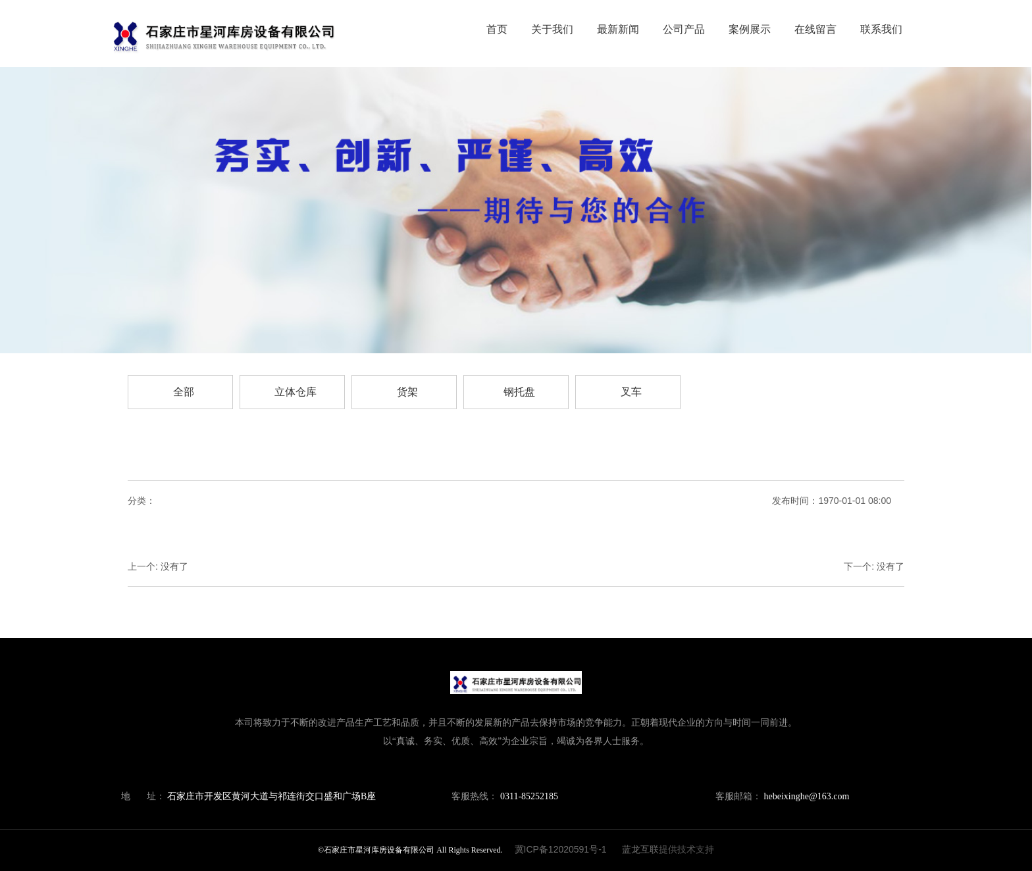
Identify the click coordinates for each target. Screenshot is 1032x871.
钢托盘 (519, 391)
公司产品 (684, 29)
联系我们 (881, 29)
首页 (496, 29)
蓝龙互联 (640, 849)
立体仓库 (295, 391)
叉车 (631, 391)
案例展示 (750, 29)
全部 (183, 391)
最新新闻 (618, 29)
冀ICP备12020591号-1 (561, 849)
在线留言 (815, 29)
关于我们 (552, 29)
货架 (407, 391)
